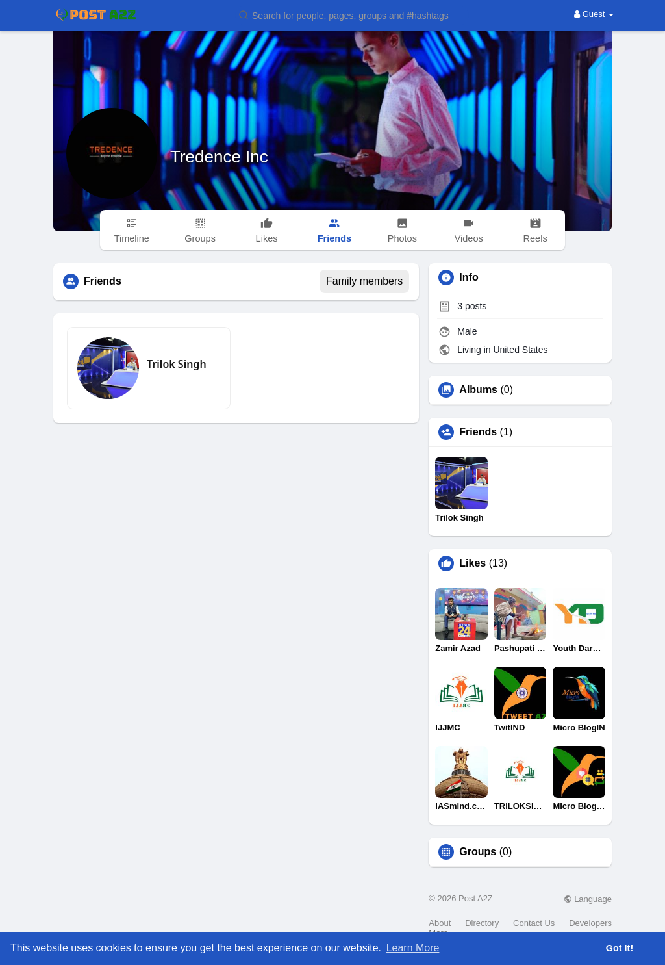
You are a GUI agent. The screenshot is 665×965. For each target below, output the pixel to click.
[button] (352, 14)
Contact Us (534, 923)
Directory (482, 923)
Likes (472, 563)
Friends (478, 432)
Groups (477, 852)
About (440, 923)
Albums (478, 390)
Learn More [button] (413, 947)
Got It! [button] (619, 948)
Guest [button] (594, 14)
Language (588, 899)
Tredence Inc (219, 156)
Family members (364, 281)
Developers (590, 923)
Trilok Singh (177, 364)
